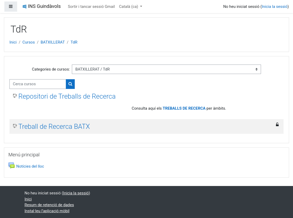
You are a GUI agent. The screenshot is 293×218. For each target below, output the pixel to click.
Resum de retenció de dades (49, 205)
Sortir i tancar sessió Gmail (91, 6)
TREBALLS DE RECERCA (184, 108)
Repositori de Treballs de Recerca (67, 96)
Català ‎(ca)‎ (129, 6)
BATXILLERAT (53, 42)
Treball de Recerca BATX (54, 126)
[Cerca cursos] (37, 84)
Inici (13, 42)
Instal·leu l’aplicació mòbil (47, 211)
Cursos (29, 42)
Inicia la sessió (274, 6)
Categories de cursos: (51, 69)
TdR (74, 42)
